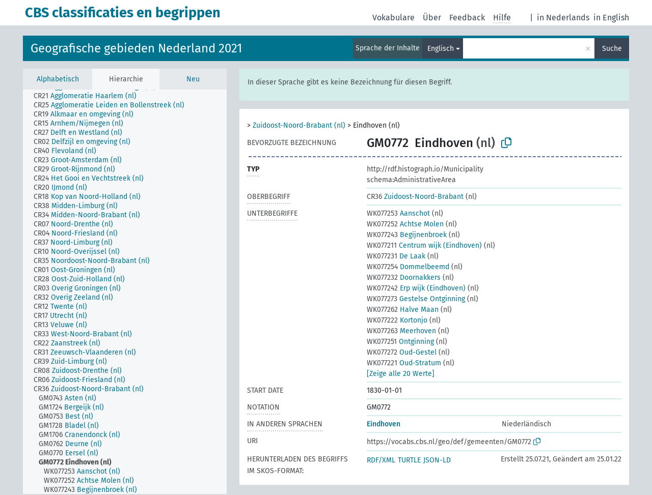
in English (611, 17)
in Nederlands (563, 17)
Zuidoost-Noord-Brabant (415, 196)
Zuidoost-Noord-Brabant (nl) (299, 125)
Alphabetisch (58, 79)
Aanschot (398, 213)
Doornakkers (404, 277)
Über (432, 17)
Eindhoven (383, 424)
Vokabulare (393, 17)
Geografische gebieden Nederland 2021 (136, 48)
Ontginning (400, 341)
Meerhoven (401, 331)
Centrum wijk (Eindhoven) (424, 245)
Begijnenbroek (407, 234)
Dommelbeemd (408, 267)
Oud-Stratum (404, 363)
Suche (612, 48)
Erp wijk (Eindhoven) (416, 288)
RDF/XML (381, 460)
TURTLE (409, 460)
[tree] (125, 292)
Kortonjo (397, 320)
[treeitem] (89, 96)
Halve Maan (403, 309)
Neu (193, 79)
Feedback (467, 17)
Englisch (440, 48)
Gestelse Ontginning (416, 299)
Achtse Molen (405, 224)
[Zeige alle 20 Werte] (400, 373)
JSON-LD (437, 460)
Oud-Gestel (402, 352)
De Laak (396, 256)
